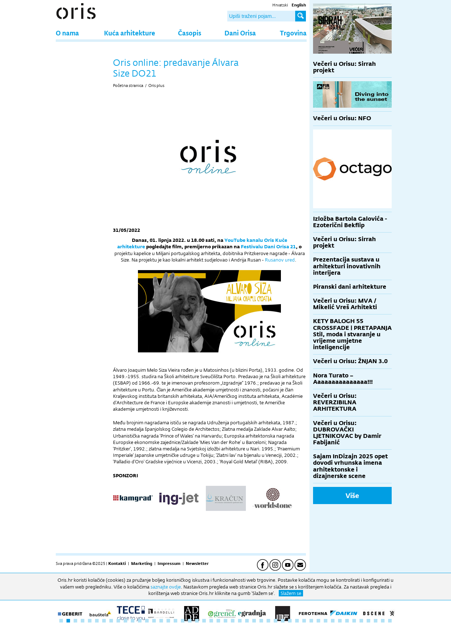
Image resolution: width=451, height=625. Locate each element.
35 (304, 620)
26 (240, 620)
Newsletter (197, 563)
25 (232, 620)
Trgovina (293, 33)
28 (254, 620)
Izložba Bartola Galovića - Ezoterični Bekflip (350, 222)
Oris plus (156, 85)
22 (211, 620)
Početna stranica (128, 85)
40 (340, 620)
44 (368, 620)
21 (204, 620)
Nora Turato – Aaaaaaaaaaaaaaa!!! (343, 379)
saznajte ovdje (165, 587)
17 (175, 620)
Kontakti (117, 563)
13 (147, 620)
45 (375, 620)
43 (361, 620)
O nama (67, 33)
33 (290, 620)
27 (247, 620)
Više (352, 495)
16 (168, 620)
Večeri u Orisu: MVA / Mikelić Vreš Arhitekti (345, 304)
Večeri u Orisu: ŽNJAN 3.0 (350, 361)
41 (347, 620)
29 (261, 620)
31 (275, 620)
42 (354, 620)
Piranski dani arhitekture (349, 286)
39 (332, 620)
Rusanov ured (280, 260)
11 (132, 620)
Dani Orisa (240, 33)
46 (383, 620)
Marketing (141, 563)
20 (197, 620)
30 (268, 620)
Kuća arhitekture (129, 33)
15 (161, 620)
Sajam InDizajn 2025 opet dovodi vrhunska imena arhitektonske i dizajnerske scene (350, 466)
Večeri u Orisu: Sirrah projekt (344, 67)
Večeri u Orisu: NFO (342, 118)
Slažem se (291, 593)
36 (311, 620)
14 (154, 620)
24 (225, 620)
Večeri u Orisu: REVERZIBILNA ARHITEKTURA (335, 402)
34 (297, 620)
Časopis (189, 33)
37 (318, 620)
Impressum (169, 563)
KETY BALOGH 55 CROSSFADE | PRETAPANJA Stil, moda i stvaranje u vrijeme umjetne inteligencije (352, 334)
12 (140, 620)
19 (190, 620)
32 (282, 620)
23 (218, 620)
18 (182, 620)
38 (325, 620)
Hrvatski (280, 5)
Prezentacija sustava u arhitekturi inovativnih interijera (347, 266)
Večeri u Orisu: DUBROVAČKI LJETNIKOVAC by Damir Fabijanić (347, 432)
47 (390, 620)
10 (125, 620)
